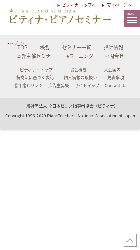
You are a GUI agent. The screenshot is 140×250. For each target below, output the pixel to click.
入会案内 (112, 70)
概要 (45, 47)
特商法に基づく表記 (35, 77)
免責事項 (115, 77)
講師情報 (113, 47)
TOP (22, 47)
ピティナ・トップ (36, 70)
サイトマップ (87, 85)
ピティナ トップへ (78, 5)
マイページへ (119, 5)
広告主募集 (58, 85)
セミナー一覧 (76, 47)
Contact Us (115, 85)
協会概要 (78, 70)
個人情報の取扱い (80, 77)
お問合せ (114, 56)
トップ (12, 43)
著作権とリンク (28, 85)
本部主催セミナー (36, 56)
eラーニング (79, 56)
